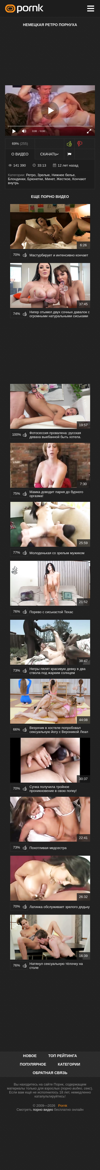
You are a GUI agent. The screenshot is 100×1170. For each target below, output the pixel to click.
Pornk (62, 1106)
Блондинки (17, 179)
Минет (50, 179)
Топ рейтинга (62, 1056)
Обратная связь (50, 1073)
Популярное (33, 1064)
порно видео (43, 1110)
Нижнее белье (63, 175)
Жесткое (63, 179)
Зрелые (44, 175)
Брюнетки (35, 179)
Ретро (30, 175)
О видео (20, 154)
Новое (30, 1056)
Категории (69, 1064)
